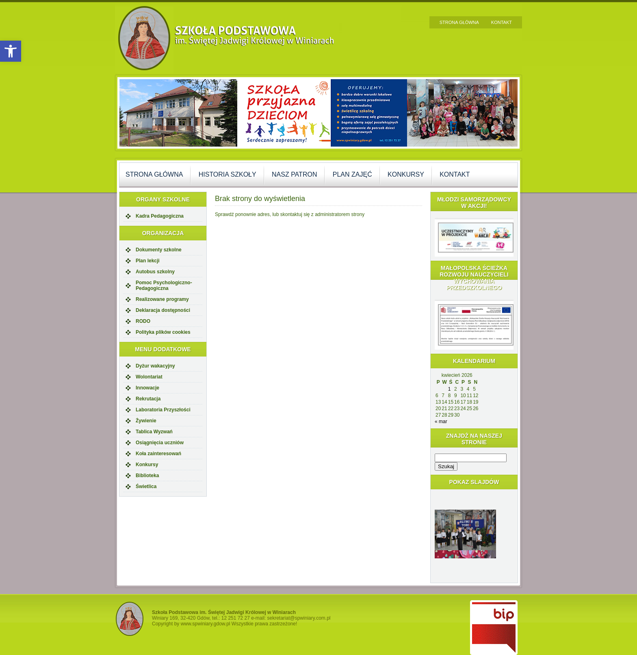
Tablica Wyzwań (154, 432)
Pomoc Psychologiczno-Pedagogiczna (164, 285)
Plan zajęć (352, 174)
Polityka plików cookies (163, 332)
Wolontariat (149, 377)
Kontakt (501, 22)
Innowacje (147, 388)
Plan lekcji (148, 261)
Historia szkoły (227, 174)
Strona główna (459, 22)
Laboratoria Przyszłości (163, 410)
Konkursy (406, 174)
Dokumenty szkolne (159, 250)
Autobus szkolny (155, 272)
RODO (143, 321)
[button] (10, 51)
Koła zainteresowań (158, 453)
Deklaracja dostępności (163, 310)
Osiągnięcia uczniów (160, 442)
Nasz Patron (294, 174)
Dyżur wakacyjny (155, 366)
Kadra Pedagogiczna (160, 216)
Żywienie (146, 421)
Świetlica (146, 486)
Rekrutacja (148, 399)
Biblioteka (147, 475)
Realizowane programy (162, 299)
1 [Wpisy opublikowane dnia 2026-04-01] (449, 389)
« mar (441, 421)
